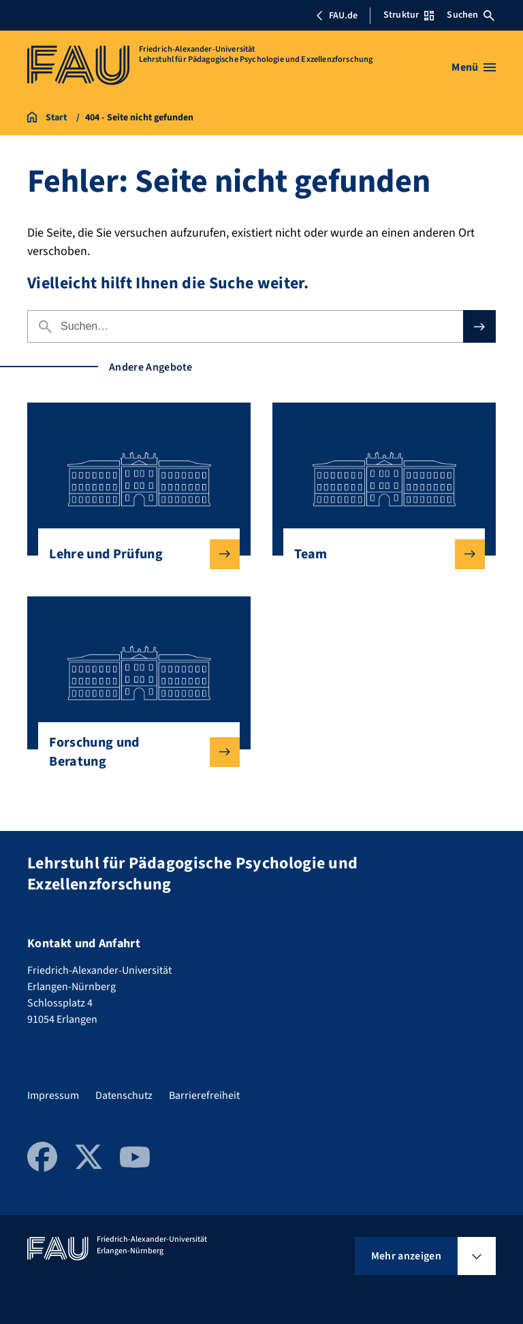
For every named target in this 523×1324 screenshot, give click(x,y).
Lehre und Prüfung (133, 554)
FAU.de (336, 15)
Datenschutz (124, 1095)
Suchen (470, 15)
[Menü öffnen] (473, 67)
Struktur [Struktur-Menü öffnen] (408, 15)
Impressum (53, 1095)
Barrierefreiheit (204, 1095)
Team (378, 554)
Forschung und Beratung (133, 752)
